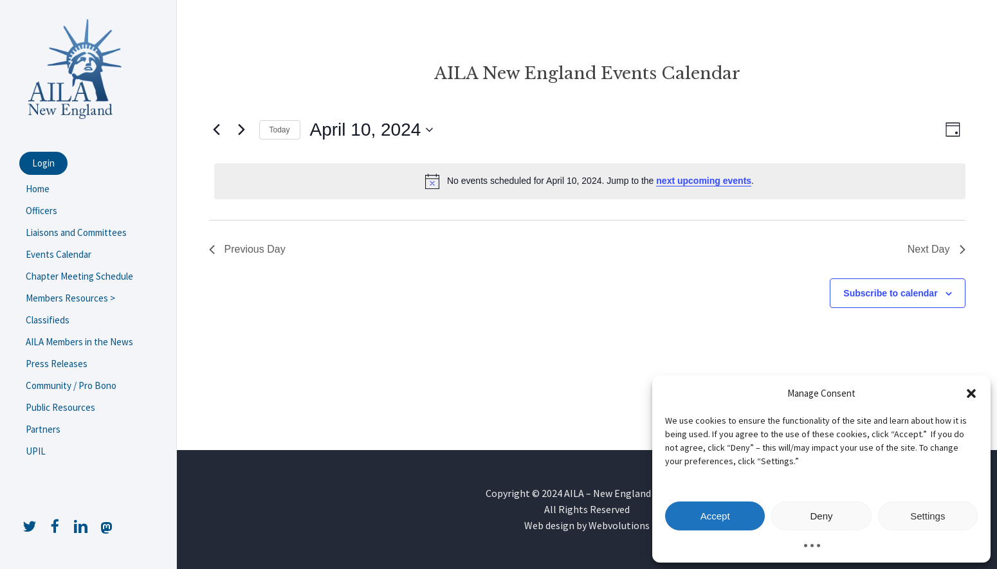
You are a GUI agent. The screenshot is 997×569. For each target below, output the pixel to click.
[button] (971, 393)
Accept (715, 515)
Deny (821, 515)
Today (280, 129)
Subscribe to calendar (890, 293)
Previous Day (247, 249)
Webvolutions (619, 525)
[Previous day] (216, 130)
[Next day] (242, 130)
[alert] (589, 181)
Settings (927, 515)
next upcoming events (703, 181)
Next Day (936, 249)
